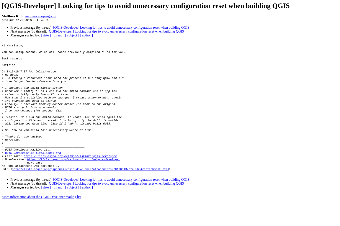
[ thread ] (58, 35)
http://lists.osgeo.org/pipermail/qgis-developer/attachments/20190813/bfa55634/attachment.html (90, 194)
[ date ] (46, 35)
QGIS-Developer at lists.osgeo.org (33, 175)
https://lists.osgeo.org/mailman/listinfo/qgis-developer (70, 179)
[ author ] (86, 35)
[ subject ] (72, 35)
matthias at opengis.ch (40, 16)
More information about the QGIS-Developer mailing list (41, 222)
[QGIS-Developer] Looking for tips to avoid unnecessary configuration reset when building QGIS (121, 27)
